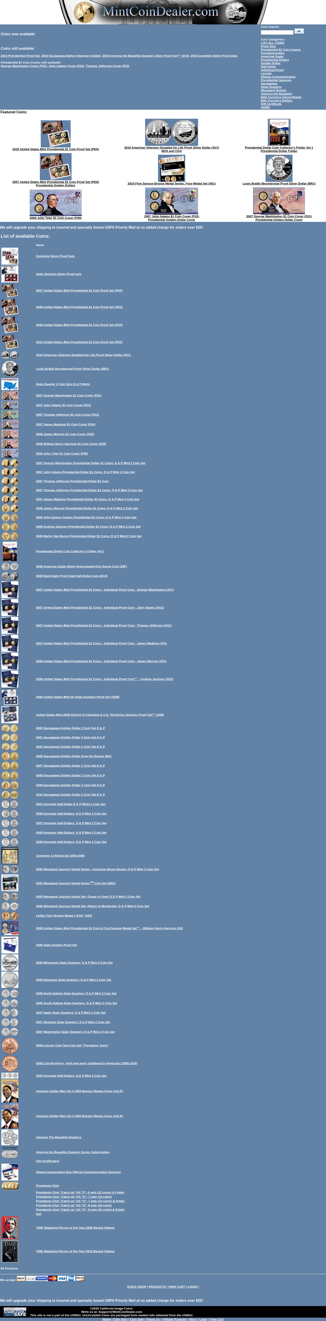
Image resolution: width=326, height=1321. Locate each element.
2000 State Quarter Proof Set (56, 945)
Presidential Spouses (276, 80)
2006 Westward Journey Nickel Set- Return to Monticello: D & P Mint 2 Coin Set (92, 906)
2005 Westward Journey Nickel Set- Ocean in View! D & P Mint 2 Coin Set (88, 896)
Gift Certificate (271, 104)
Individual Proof (272, 70)
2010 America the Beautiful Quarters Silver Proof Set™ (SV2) (145, 55)
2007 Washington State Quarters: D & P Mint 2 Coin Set (75, 1032)
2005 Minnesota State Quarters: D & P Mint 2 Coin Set (74, 962)
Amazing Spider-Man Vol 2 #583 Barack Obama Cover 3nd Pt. (79, 1116)
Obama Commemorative (278, 76)
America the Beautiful (276, 93)
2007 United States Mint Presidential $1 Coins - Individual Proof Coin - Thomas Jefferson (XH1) (104, 625)
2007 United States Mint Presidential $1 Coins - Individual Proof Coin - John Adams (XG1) (100, 607)
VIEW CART (176, 1286)
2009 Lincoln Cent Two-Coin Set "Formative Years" (72, 1045)
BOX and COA (171, 151)
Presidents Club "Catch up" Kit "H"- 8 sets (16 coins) (74, 1205)
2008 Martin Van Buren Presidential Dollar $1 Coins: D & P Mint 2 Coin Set (88, 536)
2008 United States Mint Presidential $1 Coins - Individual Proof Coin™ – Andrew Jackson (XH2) (104, 679)
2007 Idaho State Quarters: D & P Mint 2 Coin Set (71, 1012)
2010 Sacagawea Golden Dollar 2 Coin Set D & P (70, 794)
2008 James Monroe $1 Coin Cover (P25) (65, 434)
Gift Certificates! (48, 1161)
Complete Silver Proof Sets (55, 256)
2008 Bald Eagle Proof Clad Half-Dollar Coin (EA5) (72, 576)
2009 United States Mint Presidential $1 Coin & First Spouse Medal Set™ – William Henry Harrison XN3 (109, 928)
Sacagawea (269, 83)
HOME (265, 107)
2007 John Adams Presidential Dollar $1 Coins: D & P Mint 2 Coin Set (85, 472)
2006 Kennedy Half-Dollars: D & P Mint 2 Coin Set (71, 813)
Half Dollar (268, 66)
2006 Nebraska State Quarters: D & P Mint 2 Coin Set (73, 980)
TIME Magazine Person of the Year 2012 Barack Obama (75, 1251)
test (38, 1214)
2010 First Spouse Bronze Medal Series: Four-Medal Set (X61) (172, 183)
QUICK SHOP (136, 1286)
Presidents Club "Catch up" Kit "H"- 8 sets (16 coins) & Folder (80, 1209)
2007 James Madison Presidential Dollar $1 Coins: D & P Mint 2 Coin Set (87, 499)
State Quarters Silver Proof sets (59, 274)
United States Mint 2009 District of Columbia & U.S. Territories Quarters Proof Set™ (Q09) (100, 714)
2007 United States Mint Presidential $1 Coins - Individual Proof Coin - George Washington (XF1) (105, 589)
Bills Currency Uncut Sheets (281, 97)
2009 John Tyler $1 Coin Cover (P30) (56, 218)
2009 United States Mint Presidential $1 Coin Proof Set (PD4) (79, 325)
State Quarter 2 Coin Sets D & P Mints (63, 384)
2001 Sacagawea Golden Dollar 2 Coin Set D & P (70, 737)
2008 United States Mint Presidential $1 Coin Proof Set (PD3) (79, 307)
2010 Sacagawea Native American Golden (71, 55)
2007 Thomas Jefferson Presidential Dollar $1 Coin (72, 481)
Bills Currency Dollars (276, 100)
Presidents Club (47, 1185)
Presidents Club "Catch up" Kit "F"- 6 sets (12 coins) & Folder (80, 1192)
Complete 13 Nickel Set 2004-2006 (60, 855)
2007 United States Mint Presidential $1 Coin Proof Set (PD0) (55, 182)
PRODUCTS (157, 1286)
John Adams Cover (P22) (66, 66)
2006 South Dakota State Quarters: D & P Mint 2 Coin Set (76, 1003)
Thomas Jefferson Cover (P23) (107, 66)
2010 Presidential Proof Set (20, 55)
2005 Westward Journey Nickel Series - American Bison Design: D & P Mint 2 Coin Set (97, 869)
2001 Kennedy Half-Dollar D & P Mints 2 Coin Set (70, 804)
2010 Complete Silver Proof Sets (214, 55)
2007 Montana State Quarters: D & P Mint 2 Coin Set (73, 1022)
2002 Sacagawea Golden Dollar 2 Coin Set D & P (70, 746)
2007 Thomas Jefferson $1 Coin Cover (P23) (67, 414)
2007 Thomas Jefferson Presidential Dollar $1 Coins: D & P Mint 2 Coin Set (89, 490)
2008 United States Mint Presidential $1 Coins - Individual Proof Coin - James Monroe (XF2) (101, 661)
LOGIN (192, 1286)
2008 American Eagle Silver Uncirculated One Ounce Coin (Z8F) (81, 566)
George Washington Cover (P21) (24, 66)
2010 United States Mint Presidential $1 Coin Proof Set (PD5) (55, 149)
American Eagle (272, 56)
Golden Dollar (270, 63)
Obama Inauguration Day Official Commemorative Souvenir (78, 1172)
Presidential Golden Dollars (55, 185)
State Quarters (271, 87)
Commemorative (272, 53)
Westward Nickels (273, 90)
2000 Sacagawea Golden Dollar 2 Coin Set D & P (70, 728)
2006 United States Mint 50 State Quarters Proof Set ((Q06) (78, 697)
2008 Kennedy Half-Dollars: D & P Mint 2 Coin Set (71, 832)
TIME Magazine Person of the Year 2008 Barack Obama (75, 1227)
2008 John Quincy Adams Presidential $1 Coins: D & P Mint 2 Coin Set (86, 517)
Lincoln (266, 73)
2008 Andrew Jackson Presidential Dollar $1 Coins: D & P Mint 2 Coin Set (88, 526)
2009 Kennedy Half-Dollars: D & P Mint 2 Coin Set (71, 842)
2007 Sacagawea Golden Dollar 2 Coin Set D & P (70, 765)
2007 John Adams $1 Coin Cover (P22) (171, 216)
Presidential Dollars (275, 60)
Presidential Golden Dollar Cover (171, 219)
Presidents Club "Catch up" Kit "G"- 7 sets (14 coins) (74, 1196)
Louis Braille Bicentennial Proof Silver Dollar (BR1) (278, 183)
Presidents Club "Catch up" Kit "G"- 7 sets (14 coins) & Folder (80, 1201)
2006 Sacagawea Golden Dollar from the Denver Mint (73, 756)
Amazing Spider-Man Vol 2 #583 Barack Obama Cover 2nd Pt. (79, 1091)
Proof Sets (268, 46)
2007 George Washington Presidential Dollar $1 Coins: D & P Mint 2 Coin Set (90, 463)
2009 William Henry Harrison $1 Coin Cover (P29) (71, 444)
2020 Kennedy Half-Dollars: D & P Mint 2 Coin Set (71, 1075)
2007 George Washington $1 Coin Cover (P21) (279, 216)
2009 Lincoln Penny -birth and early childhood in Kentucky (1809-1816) (86, 1063)
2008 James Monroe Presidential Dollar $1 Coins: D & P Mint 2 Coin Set (87, 508)
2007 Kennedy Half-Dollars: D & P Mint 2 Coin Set (71, 823)
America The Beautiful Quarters (58, 1137)
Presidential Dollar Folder (279, 151)
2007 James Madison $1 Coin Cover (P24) (65, 424)
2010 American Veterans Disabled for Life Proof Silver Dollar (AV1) (171, 147)
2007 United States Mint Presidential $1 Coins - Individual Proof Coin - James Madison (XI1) (101, 643)
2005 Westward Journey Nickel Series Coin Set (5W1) (76, 883)
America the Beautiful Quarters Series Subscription (73, 1152)
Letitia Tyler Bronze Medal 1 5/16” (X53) (64, 915)
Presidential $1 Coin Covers (281, 49)
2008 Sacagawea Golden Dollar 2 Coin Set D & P (70, 775)
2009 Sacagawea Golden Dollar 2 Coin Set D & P (70, 785)
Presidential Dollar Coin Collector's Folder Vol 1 (279, 147)
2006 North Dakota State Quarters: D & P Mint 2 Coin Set (76, 993)
